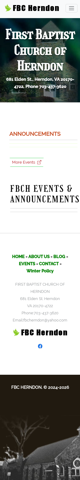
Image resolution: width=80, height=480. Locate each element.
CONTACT (49, 263)
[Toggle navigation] (71, 8)
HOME (18, 256)
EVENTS (27, 263)
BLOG (59, 256)
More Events (26, 162)
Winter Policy (40, 270)
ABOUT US (39, 256)
